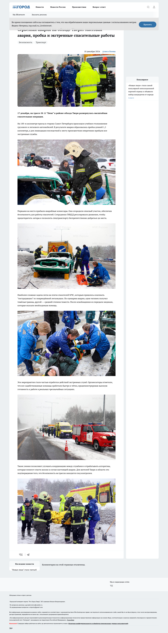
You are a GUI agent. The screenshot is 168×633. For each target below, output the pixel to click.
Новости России (58, 7)
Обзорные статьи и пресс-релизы (20, 593)
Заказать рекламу (39, 15)
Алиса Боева (109, 51)
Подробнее (70, 618)
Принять (148, 24)
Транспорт (41, 42)
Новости (40, 7)
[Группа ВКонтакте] (111, 584)
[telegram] (29, 554)
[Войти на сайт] (154, 7)
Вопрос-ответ (99, 7)
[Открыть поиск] (148, 7)
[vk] (21, 554)
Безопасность (25, 42)
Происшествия (79, 7)
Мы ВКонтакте (19, 15)
